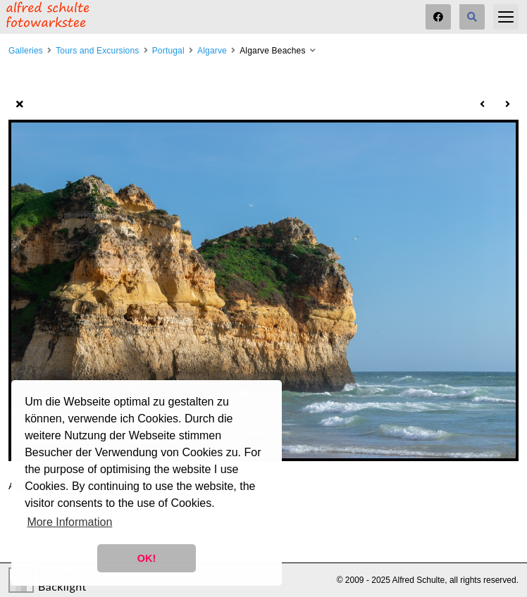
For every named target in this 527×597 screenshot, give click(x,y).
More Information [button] (69, 522)
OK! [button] (146, 558)
